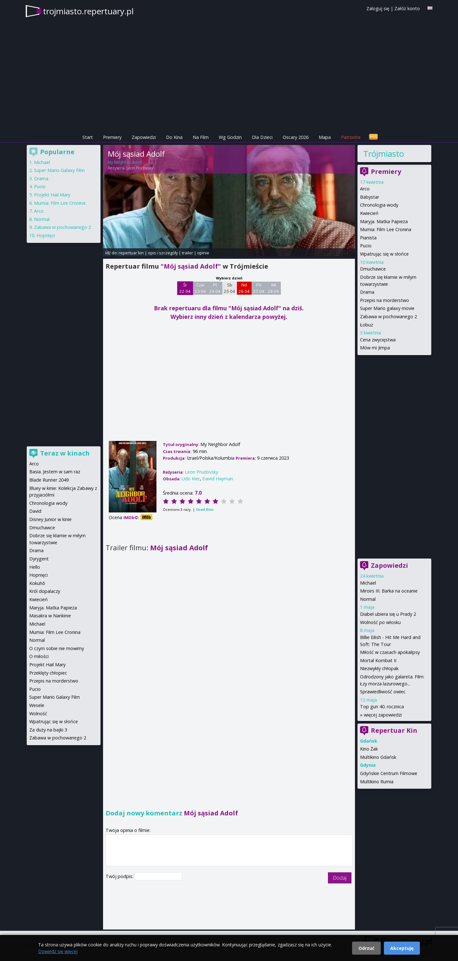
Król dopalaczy (44, 591)
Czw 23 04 (200, 288)
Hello (34, 567)
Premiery (112, 137)
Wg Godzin (230, 137)
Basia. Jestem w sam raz (54, 472)
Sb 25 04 (229, 288)
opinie (203, 253)
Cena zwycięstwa (378, 340)
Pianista (368, 238)
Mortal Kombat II (378, 660)
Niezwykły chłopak (379, 668)
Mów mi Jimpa (375, 348)
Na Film (201, 137)
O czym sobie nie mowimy (56, 648)
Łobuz (366, 325)
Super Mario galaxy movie (387, 308)
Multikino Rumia (376, 782)
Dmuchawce (373, 269)
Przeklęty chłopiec (48, 673)
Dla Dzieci (262, 137)
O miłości (39, 656)
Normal (368, 599)
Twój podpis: (120, 876)
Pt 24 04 (214, 288)
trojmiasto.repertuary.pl (88, 11)
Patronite (351, 137)
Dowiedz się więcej (58, 951)
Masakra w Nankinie (50, 616)
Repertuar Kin (394, 730)
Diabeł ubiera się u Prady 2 (388, 614)
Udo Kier (191, 479)
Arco (365, 189)
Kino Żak (369, 749)
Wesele (36, 705)
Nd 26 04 (244, 288)
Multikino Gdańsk (378, 757)
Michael (368, 583)
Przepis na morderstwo (384, 300)
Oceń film (204, 509)
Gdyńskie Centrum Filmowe (388, 773)
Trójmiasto (383, 153)
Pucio (365, 246)
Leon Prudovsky (140, 168)
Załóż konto (407, 8)
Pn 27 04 (258, 288)
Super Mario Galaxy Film (59, 170)
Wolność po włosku (380, 622)
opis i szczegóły (163, 253)
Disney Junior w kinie (50, 519)
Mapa (325, 137)
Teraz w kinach (65, 453)
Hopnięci (46, 235)
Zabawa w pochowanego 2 (388, 316)
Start (87, 137)
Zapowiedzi (144, 137)
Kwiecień (369, 213)
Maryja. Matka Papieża (384, 221)
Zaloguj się (377, 8)
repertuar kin (131, 253)
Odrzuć (366, 948)
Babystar (369, 197)
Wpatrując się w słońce (384, 254)
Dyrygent (39, 559)
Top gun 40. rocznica (382, 707)
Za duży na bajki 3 (48, 730)
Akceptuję (401, 948)
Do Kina (174, 137)
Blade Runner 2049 (49, 480)
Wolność (38, 713)
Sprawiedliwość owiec (383, 692)
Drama (367, 292)
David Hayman (217, 479)
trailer (187, 253)
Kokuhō (37, 583)
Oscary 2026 (296, 137)
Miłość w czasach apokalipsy (390, 652)
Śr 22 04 (185, 288)
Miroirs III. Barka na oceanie (389, 591)
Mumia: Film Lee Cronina (385, 229)
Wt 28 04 (273, 288)
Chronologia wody (379, 205)
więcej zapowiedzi (383, 715)
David (35, 511)
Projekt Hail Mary (52, 195)
